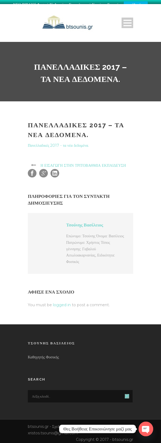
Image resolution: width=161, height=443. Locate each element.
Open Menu (127, 21)
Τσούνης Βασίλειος (84, 223)
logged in (62, 303)
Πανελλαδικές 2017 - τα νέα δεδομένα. (58, 143)
